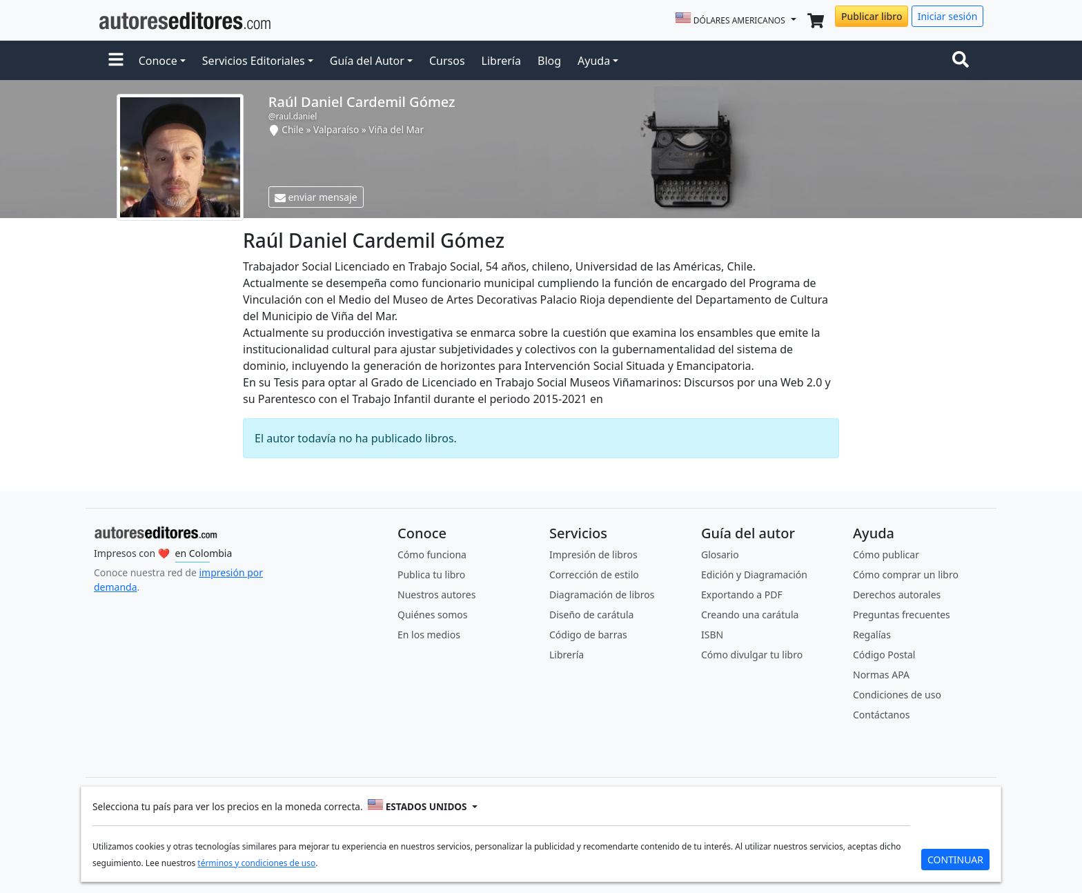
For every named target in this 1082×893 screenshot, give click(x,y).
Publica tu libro (431, 574)
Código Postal (884, 654)
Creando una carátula (749, 614)
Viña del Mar (396, 129)
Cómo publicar (886, 554)
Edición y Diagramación (754, 574)
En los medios (428, 634)
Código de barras (588, 634)
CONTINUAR (955, 859)
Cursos (447, 60)
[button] (116, 60)
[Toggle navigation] (963, 60)
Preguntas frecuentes (901, 614)
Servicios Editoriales (253, 60)
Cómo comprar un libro (905, 574)
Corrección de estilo (594, 574)
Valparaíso (336, 129)
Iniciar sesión (948, 16)
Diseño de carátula (591, 614)
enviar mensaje (316, 197)
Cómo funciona (431, 554)
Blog (549, 60)
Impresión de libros (593, 554)
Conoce (158, 60)
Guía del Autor (367, 60)
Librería (501, 60)
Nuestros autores (436, 594)
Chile (293, 129)
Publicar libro (871, 16)
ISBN (712, 634)
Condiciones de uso (897, 694)
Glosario (720, 554)
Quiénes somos (432, 614)
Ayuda (594, 60)
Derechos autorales (897, 594)
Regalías (872, 634)
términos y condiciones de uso (256, 863)
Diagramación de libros (601, 594)
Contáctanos (881, 714)
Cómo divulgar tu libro (752, 654)
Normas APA (881, 674)
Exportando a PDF (742, 594)
